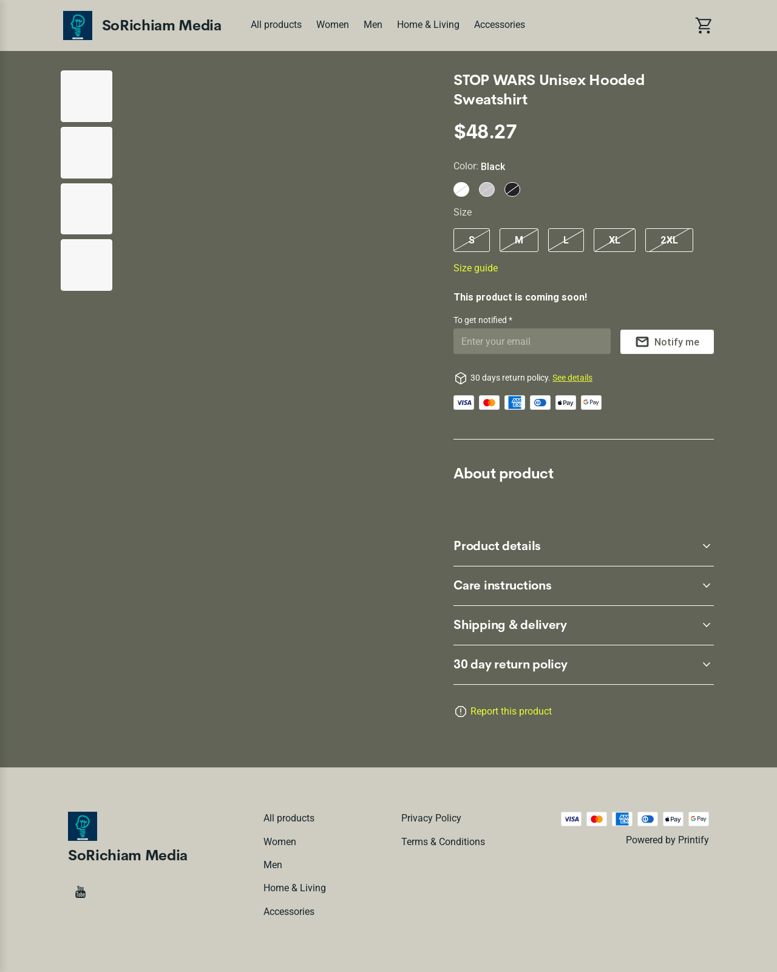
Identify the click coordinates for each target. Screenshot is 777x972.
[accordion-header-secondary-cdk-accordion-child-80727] (583, 625)
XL (614, 240)
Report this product (511, 711)
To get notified (481, 320)
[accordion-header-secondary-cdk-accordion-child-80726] (583, 585)
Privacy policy (431, 818)
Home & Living (428, 24)
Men (373, 24)
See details (572, 377)
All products (276, 24)
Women (332, 24)
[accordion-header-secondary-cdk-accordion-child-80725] (583, 546)
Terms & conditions (443, 842)
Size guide (475, 268)
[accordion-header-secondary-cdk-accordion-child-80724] (583, 664)
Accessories (499, 24)
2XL (669, 240)
